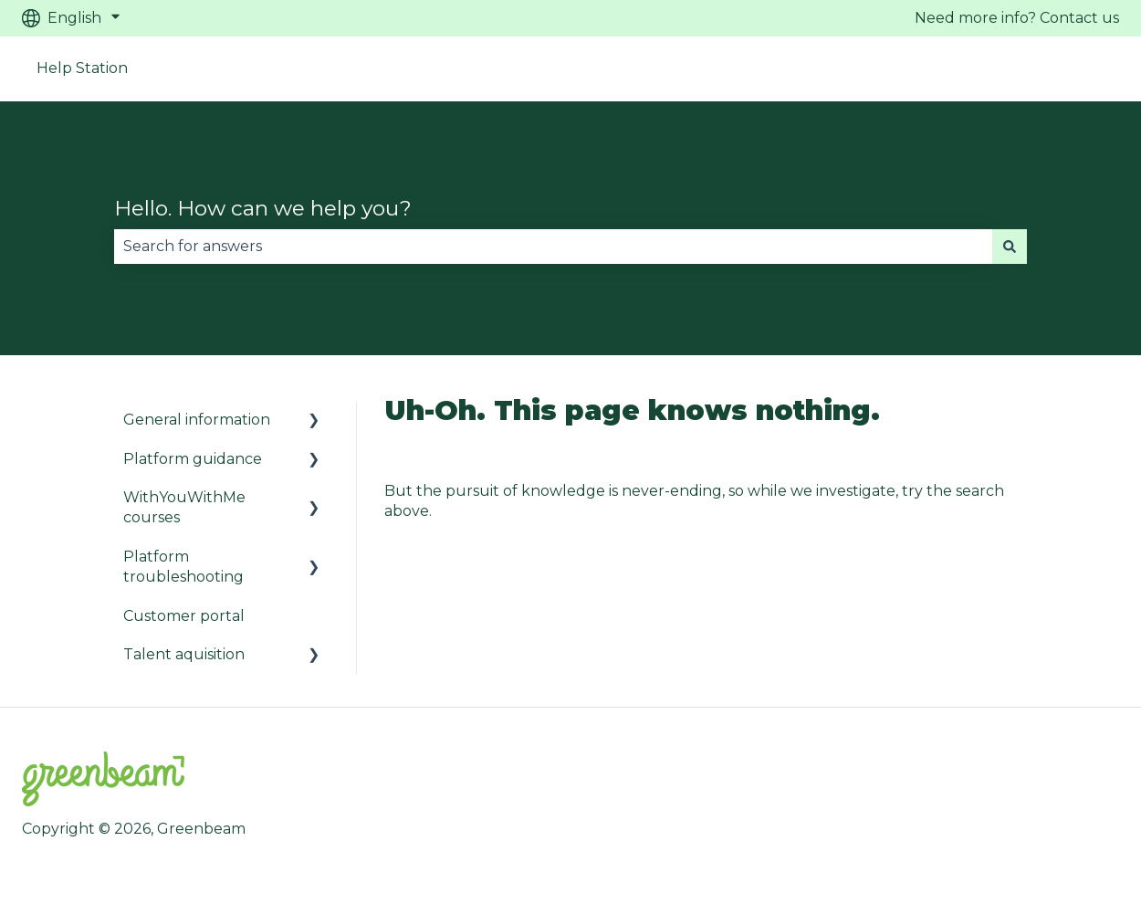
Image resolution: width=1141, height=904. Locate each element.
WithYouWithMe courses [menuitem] (184, 507)
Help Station (82, 68)
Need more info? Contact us (1017, 17)
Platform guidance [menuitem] (192, 459)
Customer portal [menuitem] (184, 616)
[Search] (1009, 246)
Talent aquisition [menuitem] (184, 654)
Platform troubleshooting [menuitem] (183, 566)
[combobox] (553, 246)
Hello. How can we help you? (263, 208)
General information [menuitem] (196, 419)
